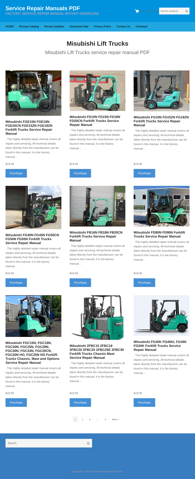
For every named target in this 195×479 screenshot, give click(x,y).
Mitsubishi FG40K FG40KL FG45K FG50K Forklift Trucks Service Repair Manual (160, 346)
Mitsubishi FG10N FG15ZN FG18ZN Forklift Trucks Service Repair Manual (161, 121)
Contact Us (123, 26)
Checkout (141, 26)
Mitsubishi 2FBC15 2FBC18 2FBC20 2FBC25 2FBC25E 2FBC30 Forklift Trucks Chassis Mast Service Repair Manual (97, 352)
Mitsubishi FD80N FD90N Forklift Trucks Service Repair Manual (159, 234)
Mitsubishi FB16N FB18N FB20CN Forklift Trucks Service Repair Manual (96, 236)
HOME (10, 26)
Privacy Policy (102, 26)
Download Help (79, 26)
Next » (115, 419)
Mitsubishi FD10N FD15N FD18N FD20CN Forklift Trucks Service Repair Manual (95, 121)
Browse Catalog (29, 26)
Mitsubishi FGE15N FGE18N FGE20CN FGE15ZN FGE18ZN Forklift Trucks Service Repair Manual (29, 128)
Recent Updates (54, 26)
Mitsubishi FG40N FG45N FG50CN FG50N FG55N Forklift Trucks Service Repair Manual (32, 239)
